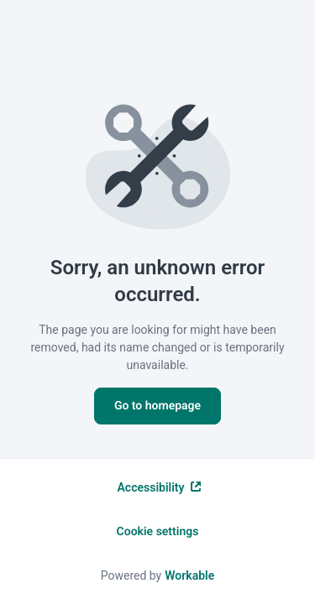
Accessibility (160, 487)
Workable (189, 575)
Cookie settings (158, 532)
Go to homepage (157, 406)
